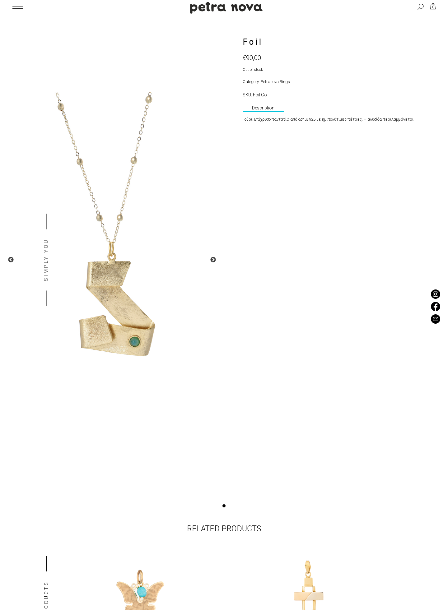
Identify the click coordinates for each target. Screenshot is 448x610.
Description (263, 107)
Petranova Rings (275, 81)
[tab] (263, 108)
